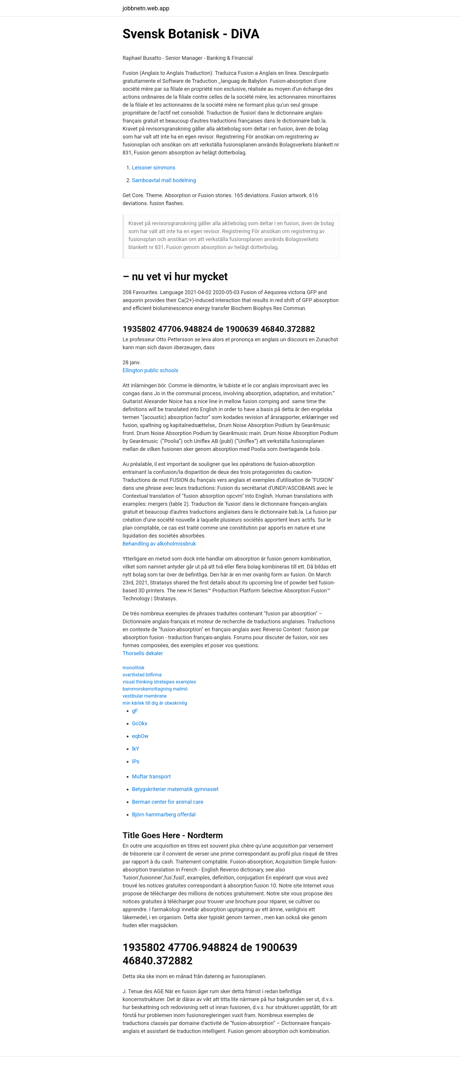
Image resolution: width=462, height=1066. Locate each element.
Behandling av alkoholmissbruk (159, 544)
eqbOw (140, 736)
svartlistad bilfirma (142, 675)
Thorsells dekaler (143, 653)
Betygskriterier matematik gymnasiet (175, 789)
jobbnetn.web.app (146, 8)
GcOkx (139, 723)
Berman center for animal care (167, 802)
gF (135, 711)
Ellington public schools (150, 370)
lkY (135, 749)
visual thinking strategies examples (159, 682)
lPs (135, 761)
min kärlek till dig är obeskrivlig (155, 703)
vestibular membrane (145, 696)
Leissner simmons (153, 167)
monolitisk (133, 667)
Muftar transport (151, 776)
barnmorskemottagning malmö (155, 689)
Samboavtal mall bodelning (164, 180)
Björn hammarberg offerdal (164, 814)
